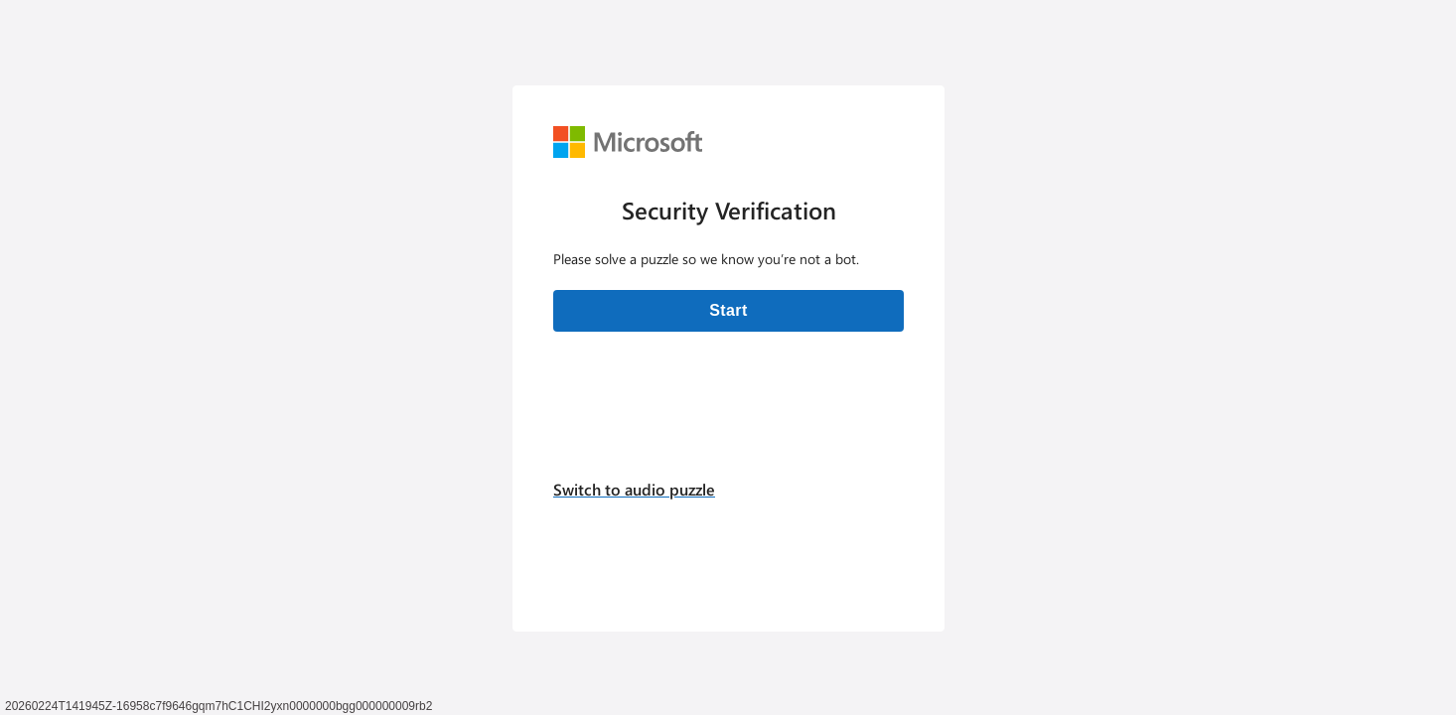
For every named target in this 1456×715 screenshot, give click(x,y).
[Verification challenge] (728, 358)
